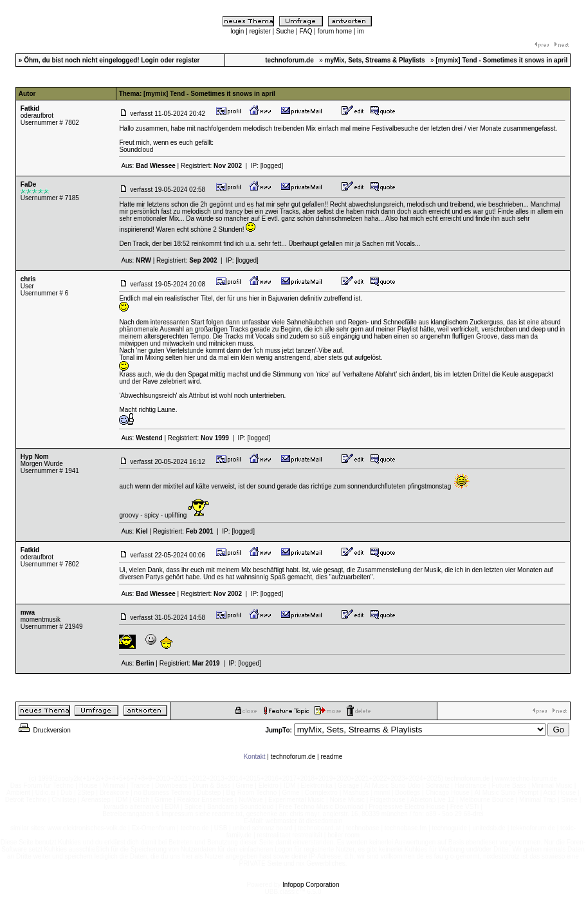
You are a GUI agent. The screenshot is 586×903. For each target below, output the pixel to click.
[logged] (272, 165)
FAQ (306, 31)
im (360, 31)
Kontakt (255, 756)
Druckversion (44, 730)
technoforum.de (293, 756)
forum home (335, 31)
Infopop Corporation (310, 884)
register (259, 31)
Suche (285, 31)
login (237, 31)
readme (331, 756)
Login (149, 60)
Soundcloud (136, 149)
